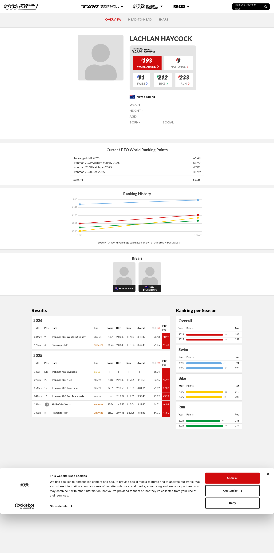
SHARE (163, 19)
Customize (232, 530)
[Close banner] (268, 513)
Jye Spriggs (126, 288)
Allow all (232, 517)
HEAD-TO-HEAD (140, 19)
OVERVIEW (113, 19)
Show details (59, 545)
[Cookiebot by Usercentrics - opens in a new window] (24, 545)
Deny (232, 542)
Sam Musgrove (150, 288)
